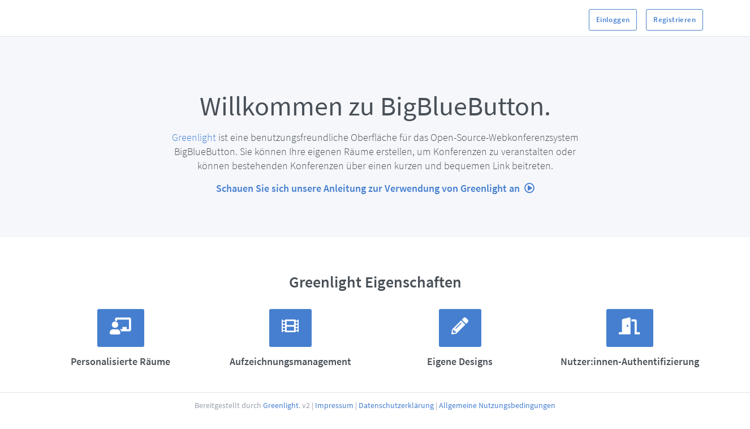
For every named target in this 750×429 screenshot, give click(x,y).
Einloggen (613, 19)
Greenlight (194, 137)
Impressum (334, 423)
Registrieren (674, 19)
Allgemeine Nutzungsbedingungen (497, 423)
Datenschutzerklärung (396, 423)
